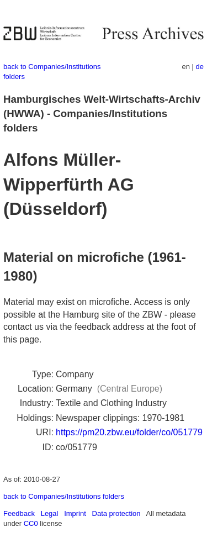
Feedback (19, 513)
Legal (50, 513)
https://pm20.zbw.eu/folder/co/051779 (129, 432)
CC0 (31, 523)
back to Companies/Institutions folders (63, 496)
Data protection (116, 513)
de (200, 66)
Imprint (75, 513)
